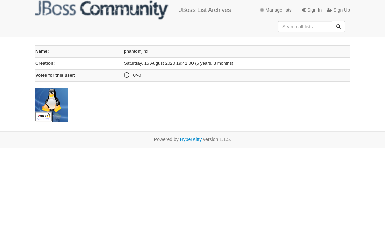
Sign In (312, 10)
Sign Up (338, 10)
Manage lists (275, 10)
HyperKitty (191, 139)
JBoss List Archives (133, 10)
